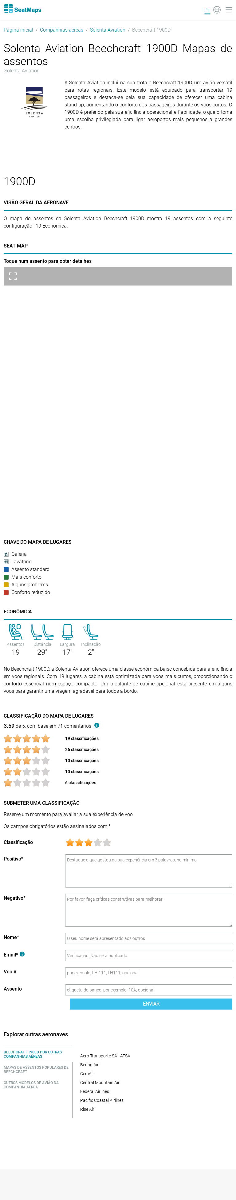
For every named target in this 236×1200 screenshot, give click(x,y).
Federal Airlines (94, 1091)
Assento (13, 989)
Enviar (151, 1004)
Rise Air (87, 1109)
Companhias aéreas (61, 30)
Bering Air (89, 1064)
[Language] (212, 9)
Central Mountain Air (100, 1082)
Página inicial (18, 30)
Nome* (11, 937)
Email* (14, 955)
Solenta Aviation (107, 30)
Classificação (18, 842)
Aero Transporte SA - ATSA (105, 1055)
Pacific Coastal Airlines (102, 1100)
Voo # (10, 972)
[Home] (22, 8)
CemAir (87, 1073)
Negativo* (15, 898)
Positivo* (13, 859)
